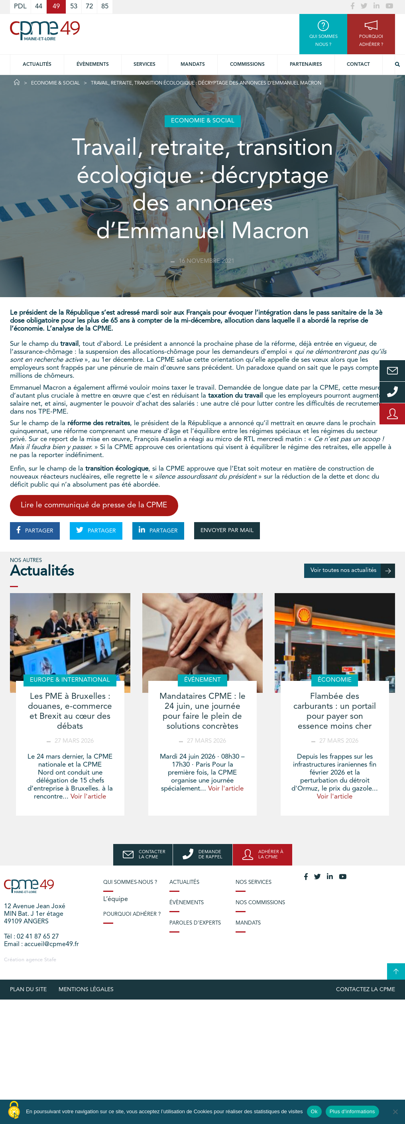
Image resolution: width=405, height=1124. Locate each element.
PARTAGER (34, 530)
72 (89, 6)
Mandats (193, 64)
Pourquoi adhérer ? (132, 914)
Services (144, 64)
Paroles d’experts (195, 923)
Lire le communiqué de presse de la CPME (94, 505)
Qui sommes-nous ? (130, 882)
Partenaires (306, 64)
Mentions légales (86, 989)
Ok (314, 1111)
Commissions (247, 64)
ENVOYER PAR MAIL (227, 530)
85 (104, 6)
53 (73, 6)
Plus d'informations (352, 1111)
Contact (358, 64)
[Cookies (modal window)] (14, 1110)
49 (56, 6)
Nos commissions (260, 902)
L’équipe (115, 899)
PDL (20, 6)
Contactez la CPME (365, 989)
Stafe (50, 959)
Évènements (93, 64)
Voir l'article (88, 796)
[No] (395, 1112)
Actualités (37, 64)
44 (38, 6)
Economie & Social (55, 83)
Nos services (253, 882)
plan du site (28, 989)
